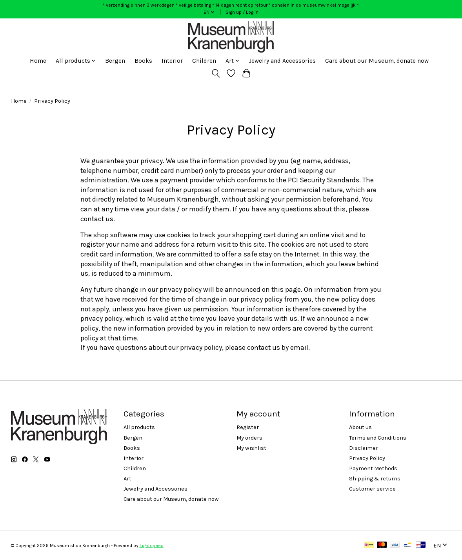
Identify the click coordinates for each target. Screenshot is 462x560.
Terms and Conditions (377, 438)
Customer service (372, 488)
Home (38, 60)
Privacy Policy (367, 458)
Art (127, 478)
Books (143, 60)
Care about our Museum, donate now (377, 60)
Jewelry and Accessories (282, 60)
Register (247, 427)
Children (204, 60)
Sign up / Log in (242, 12)
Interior (172, 60)
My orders (249, 438)
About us (360, 427)
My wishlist (251, 448)
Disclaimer (363, 448)
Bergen (115, 60)
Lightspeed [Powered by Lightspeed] (152, 545)
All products (139, 427)
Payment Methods (373, 468)
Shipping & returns (374, 478)
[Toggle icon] (216, 73)
